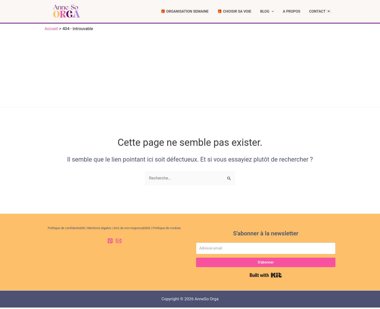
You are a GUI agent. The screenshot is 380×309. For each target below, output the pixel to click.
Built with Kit (266, 276)
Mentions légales (99, 229)
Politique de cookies (167, 229)
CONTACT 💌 (322, 12)
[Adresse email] (265, 249)
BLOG (277, 12)
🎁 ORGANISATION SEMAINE (203, 12)
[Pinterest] (110, 242)
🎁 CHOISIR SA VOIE (249, 12)
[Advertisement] (190, 69)
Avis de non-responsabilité (131, 229)
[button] (281, 12)
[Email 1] (118, 242)
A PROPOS (297, 12)
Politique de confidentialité (66, 229)
